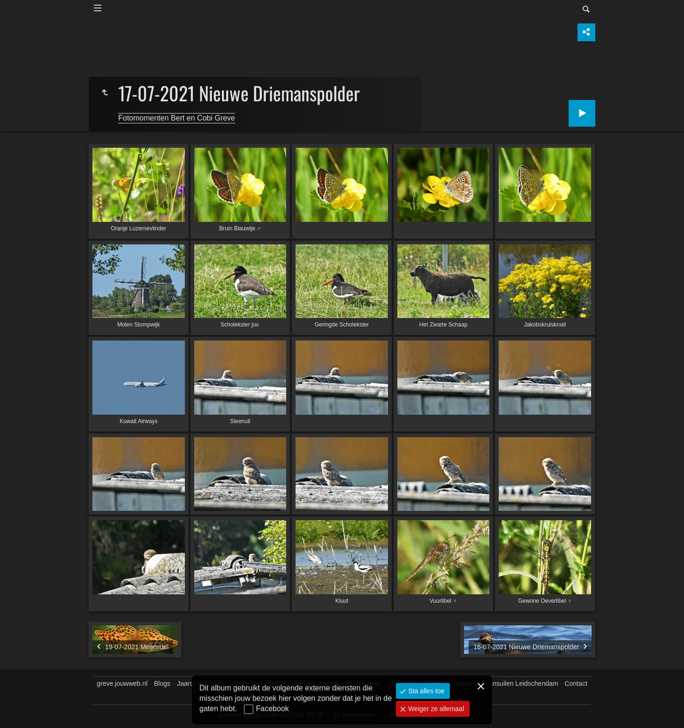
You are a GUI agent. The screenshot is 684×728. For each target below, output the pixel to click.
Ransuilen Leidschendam (521, 683)
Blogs (162, 683)
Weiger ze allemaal (435, 709)
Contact (576, 683)
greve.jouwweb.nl (122, 683)
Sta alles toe (425, 691)
